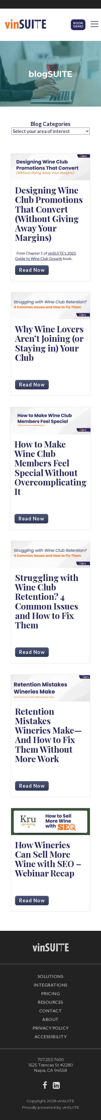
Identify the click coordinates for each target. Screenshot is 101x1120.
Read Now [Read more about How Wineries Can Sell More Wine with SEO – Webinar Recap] (32, 900)
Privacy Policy (51, 1027)
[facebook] (45, 1086)
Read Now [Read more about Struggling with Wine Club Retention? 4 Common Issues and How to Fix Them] (32, 652)
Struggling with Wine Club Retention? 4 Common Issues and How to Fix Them (46, 601)
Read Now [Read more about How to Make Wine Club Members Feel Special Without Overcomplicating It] (31, 519)
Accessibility (50, 1036)
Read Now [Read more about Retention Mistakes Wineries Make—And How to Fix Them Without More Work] (32, 786)
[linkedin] (56, 1086)
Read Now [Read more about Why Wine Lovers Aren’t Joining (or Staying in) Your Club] (32, 385)
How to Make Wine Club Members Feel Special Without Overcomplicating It (50, 467)
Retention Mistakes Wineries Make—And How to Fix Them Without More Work (48, 734)
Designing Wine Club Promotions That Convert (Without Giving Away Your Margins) (49, 213)
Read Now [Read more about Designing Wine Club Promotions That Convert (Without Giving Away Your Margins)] (32, 270)
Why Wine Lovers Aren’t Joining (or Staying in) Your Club (49, 343)
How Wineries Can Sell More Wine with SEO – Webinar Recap (48, 859)
